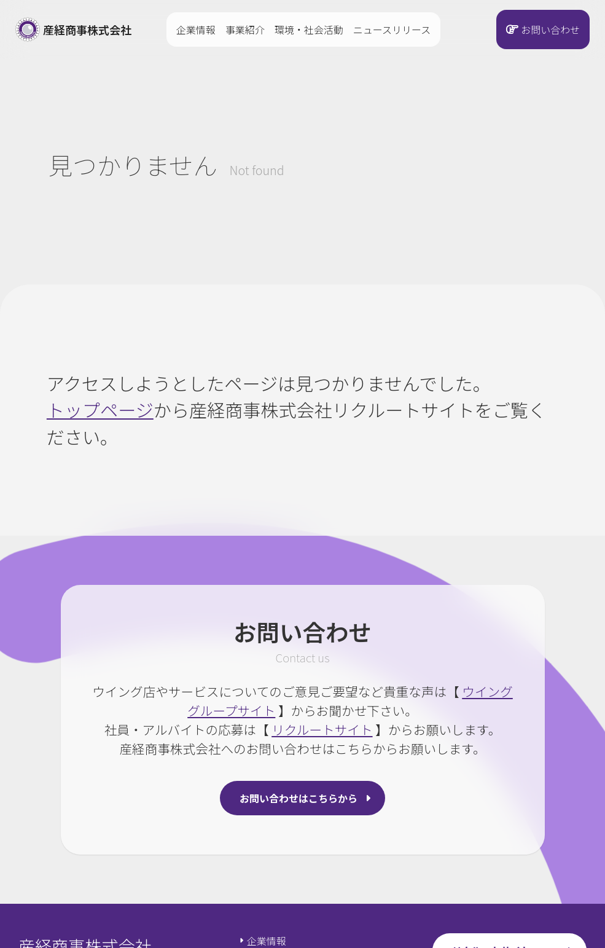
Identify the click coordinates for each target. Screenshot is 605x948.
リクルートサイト (321, 729)
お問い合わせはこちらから (298, 798)
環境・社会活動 (309, 29)
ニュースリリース (392, 29)
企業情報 (196, 29)
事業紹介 (245, 29)
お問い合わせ (550, 29)
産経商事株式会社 (73, 29)
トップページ (100, 409)
